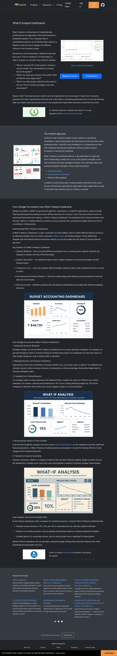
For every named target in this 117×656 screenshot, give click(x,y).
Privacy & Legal (90, 647)
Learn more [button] (60, 653)
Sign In (81, 5)
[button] (35, 5)
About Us (27, 647)
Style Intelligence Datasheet (25, 600)
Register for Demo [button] (69, 76)
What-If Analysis (19, 580)
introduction (67, 553)
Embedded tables (55, 171)
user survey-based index (72, 114)
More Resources (58, 644)
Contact (42, 647)
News (58, 647)
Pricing (59, 5)
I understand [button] (109, 653)
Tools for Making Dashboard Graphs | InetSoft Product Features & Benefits (86, 583)
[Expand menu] (39, 5)
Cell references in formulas (58, 174)
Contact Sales (68, 5)
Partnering (74, 647)
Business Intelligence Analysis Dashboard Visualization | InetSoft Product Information (89, 603)
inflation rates (58, 236)
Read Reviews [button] (92, 76)
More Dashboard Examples (82, 66)
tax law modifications (64, 445)
